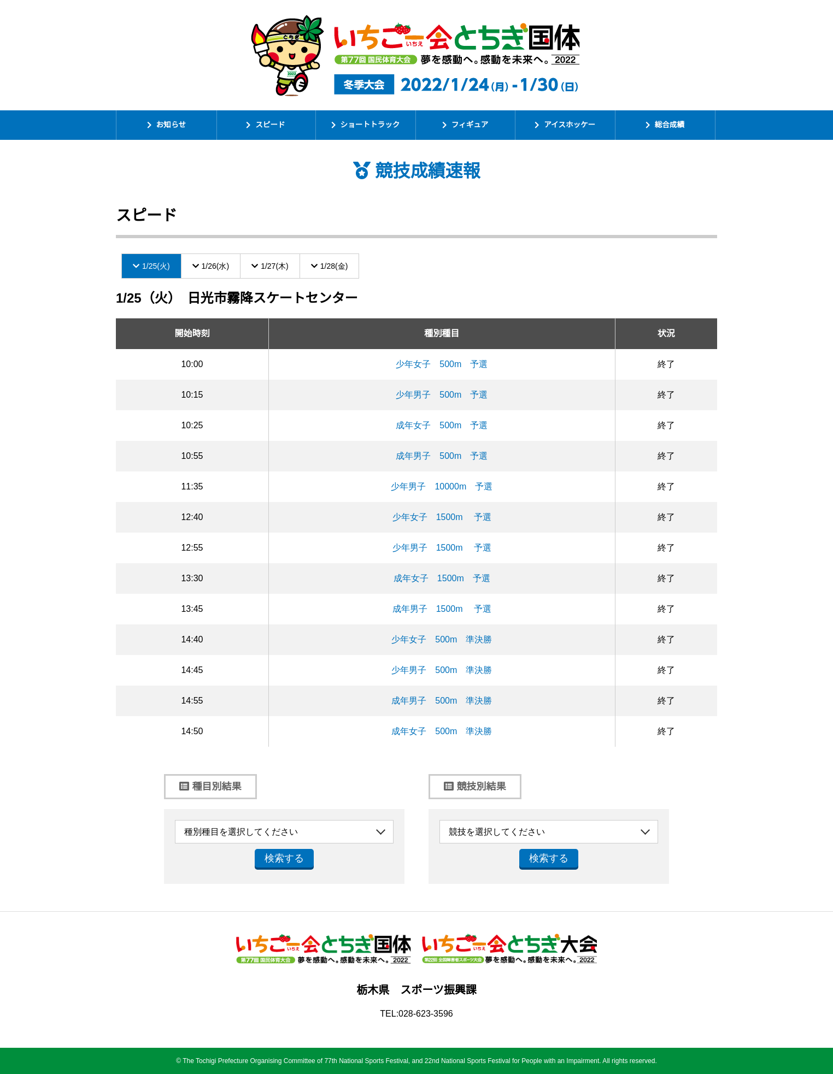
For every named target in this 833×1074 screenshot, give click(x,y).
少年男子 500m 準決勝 (441, 670)
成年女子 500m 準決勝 (441, 731)
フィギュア (469, 125)
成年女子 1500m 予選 (442, 578)
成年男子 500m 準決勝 (441, 700)
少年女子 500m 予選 (442, 364)
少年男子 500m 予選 (442, 394)
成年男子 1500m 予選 (441, 608)
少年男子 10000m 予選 (441, 486)
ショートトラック (370, 125)
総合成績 (669, 125)
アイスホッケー (569, 125)
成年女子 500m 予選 (442, 425)
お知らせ (171, 125)
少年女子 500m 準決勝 (441, 639)
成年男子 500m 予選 (442, 456)
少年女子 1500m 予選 (441, 517)
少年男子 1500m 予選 (441, 547)
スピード (270, 125)
